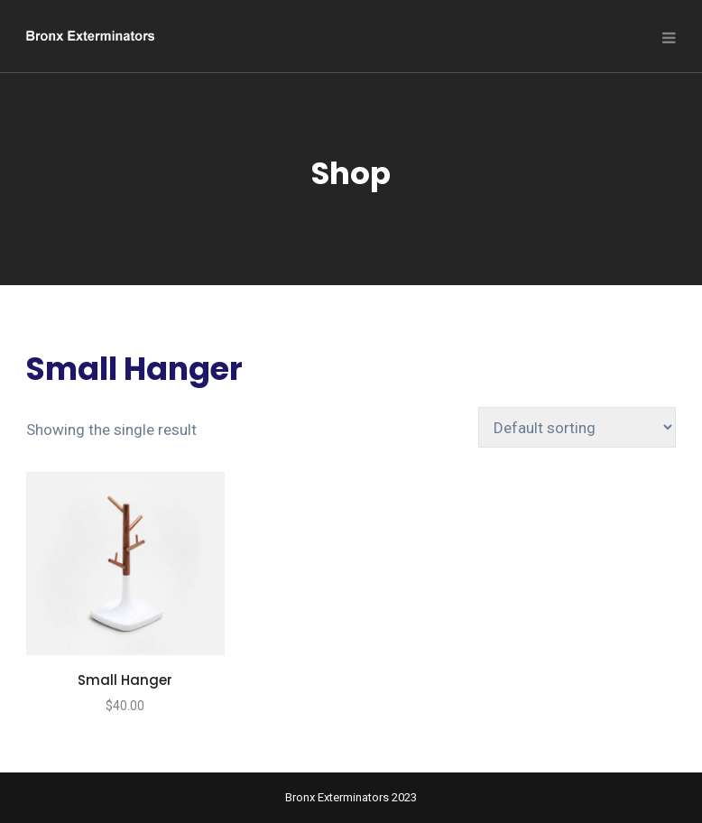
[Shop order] (577, 427)
